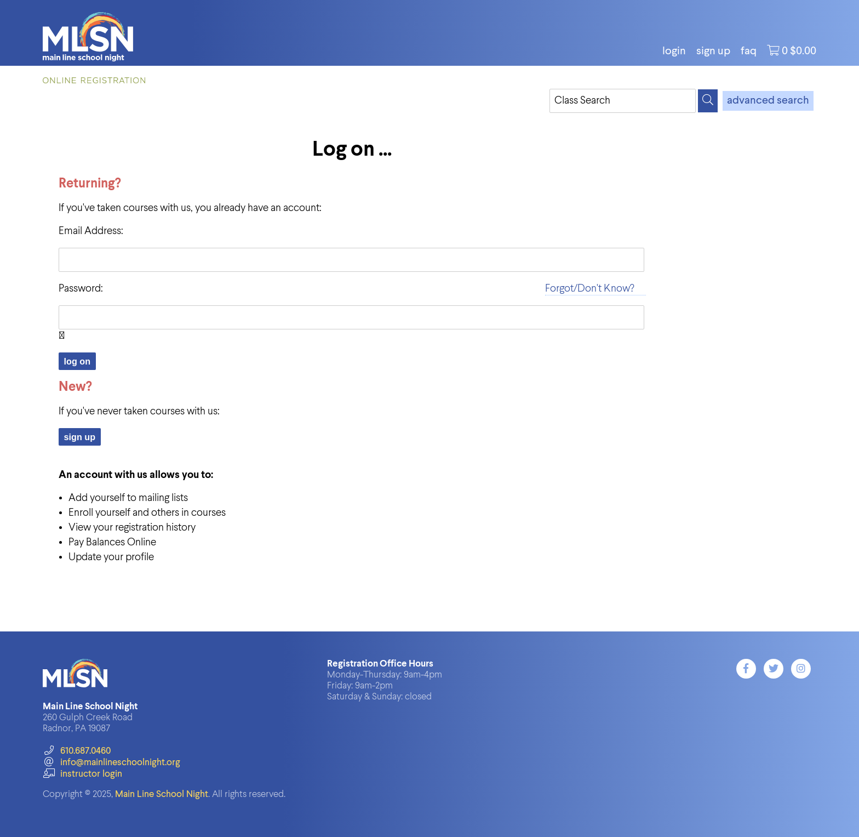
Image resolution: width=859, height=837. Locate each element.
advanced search (768, 100)
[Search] (708, 100)
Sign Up (713, 51)
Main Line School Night (161, 794)
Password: (81, 288)
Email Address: (91, 231)
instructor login (82, 774)
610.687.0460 (76, 751)
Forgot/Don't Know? (589, 288)
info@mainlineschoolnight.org (111, 762)
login (674, 51)
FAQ (749, 51)
